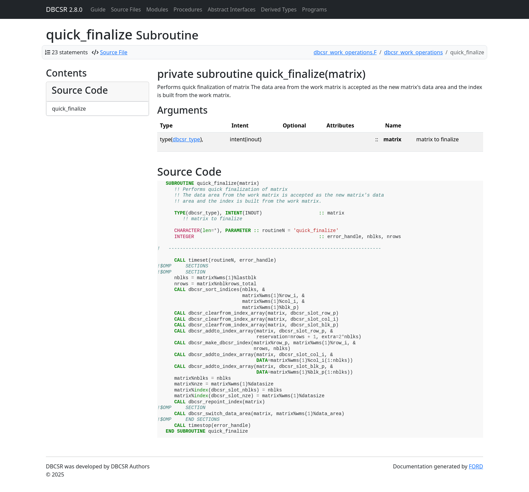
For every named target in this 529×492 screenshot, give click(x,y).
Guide (98, 9)
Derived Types (279, 9)
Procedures (187, 9)
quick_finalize (69, 108)
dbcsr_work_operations (413, 52)
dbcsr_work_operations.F (345, 52)
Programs (314, 9)
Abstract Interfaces (231, 9)
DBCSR (64, 9)
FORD (476, 466)
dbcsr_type (186, 139)
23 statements (70, 52)
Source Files (126, 9)
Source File (114, 52)
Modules (157, 9)
